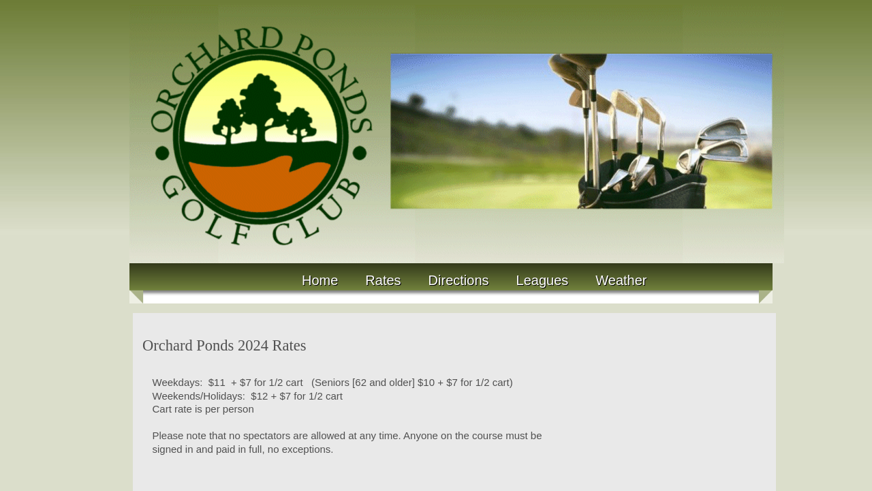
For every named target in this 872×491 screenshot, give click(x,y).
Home (320, 280)
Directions (459, 280)
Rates (383, 280)
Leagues (542, 280)
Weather (621, 280)
